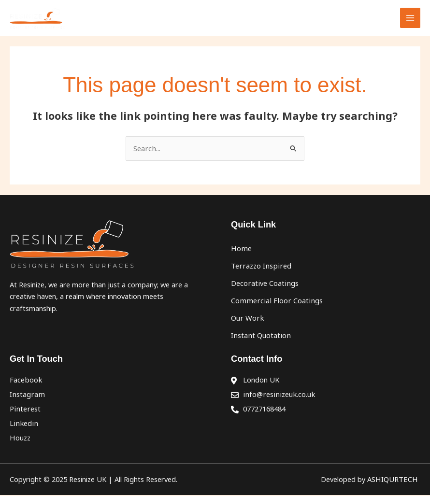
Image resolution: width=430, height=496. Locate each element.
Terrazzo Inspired (259, 267)
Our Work (246, 320)
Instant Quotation (260, 337)
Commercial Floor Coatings (274, 302)
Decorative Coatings (264, 285)
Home (241, 250)
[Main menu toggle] (410, 19)
